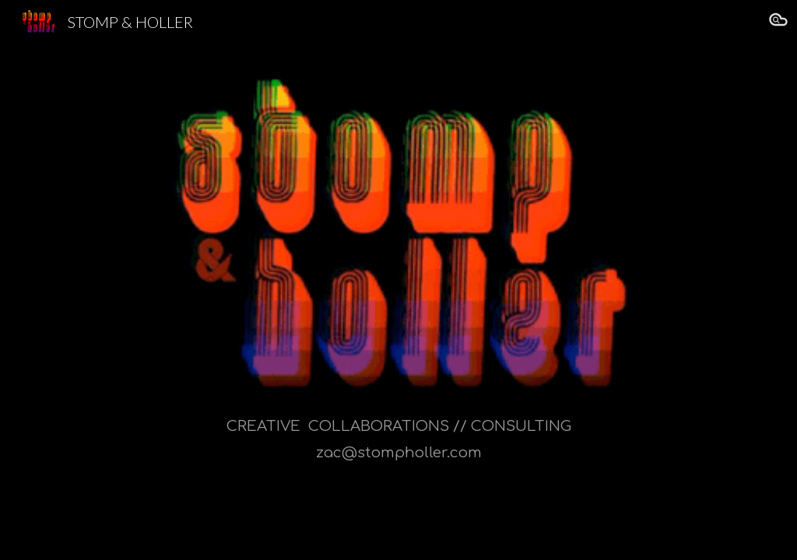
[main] (399, 302)
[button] (778, 21)
